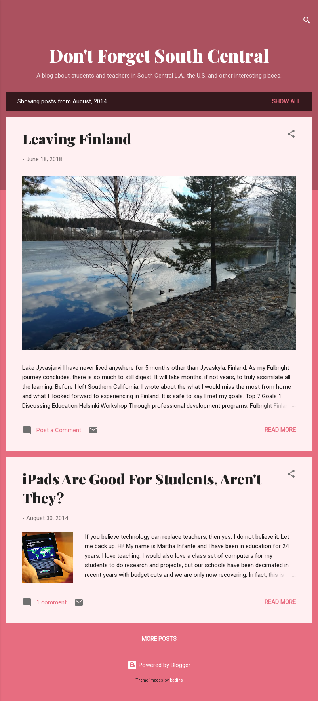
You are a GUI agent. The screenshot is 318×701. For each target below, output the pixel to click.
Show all (286, 101)
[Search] (307, 21)
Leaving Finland (76, 138)
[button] (291, 135)
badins (176, 680)
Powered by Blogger (159, 665)
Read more (280, 429)
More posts (159, 639)
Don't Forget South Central (159, 55)
